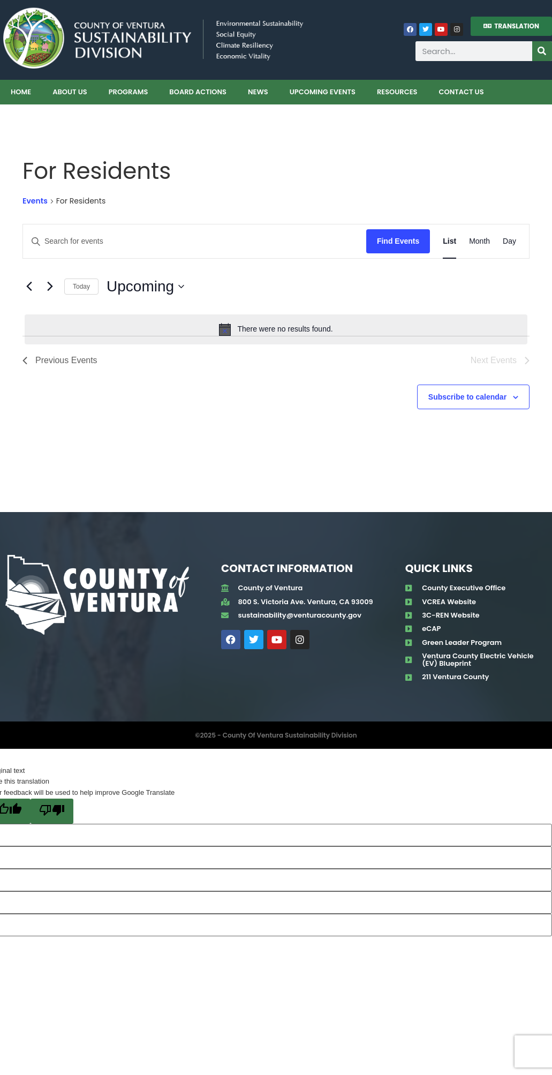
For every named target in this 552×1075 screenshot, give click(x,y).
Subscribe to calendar (467, 397)
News (258, 92)
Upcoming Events (323, 92)
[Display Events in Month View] (479, 241)
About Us (69, 92)
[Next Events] (49, 286)
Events (35, 201)
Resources (397, 92)
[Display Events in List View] (449, 241)
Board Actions (197, 92)
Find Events (398, 241)
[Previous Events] (28, 286)
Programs (128, 92)
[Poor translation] (52, 811)
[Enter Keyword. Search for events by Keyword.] (194, 241)
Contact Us (460, 92)
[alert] (276, 329)
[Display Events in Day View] (509, 241)
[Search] (542, 51)
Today (81, 286)
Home (21, 92)
